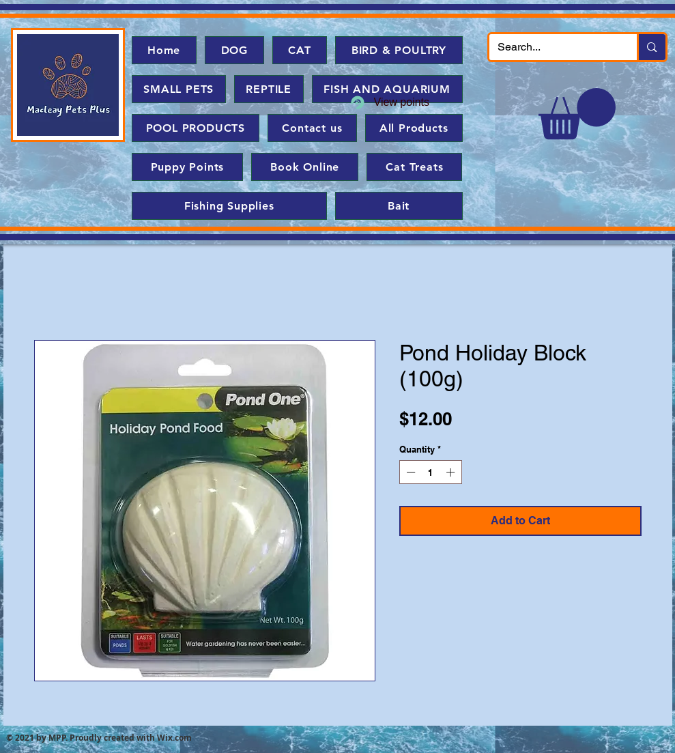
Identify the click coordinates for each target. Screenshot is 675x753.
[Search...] (553, 47)
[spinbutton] (430, 472)
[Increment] (452, 472)
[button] (577, 113)
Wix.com (174, 737)
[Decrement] (409, 472)
